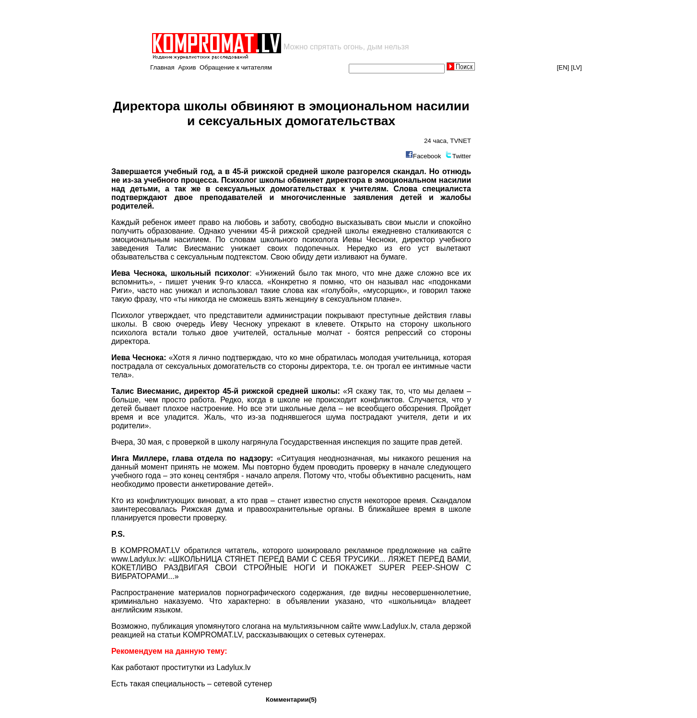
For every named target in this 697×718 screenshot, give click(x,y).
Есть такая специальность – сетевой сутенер (191, 684)
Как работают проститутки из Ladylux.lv (180, 667)
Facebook (427, 156)
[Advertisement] (263, 16)
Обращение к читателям (236, 67)
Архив (187, 67)
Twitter (461, 156)
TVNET (460, 140)
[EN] (563, 67)
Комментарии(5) (291, 699)
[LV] (576, 67)
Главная (162, 67)
